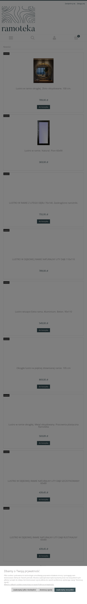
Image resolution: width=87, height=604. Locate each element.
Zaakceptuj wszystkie (65, 590)
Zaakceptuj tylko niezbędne (24, 590)
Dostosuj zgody (46, 590)
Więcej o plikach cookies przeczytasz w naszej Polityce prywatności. (29, 584)
